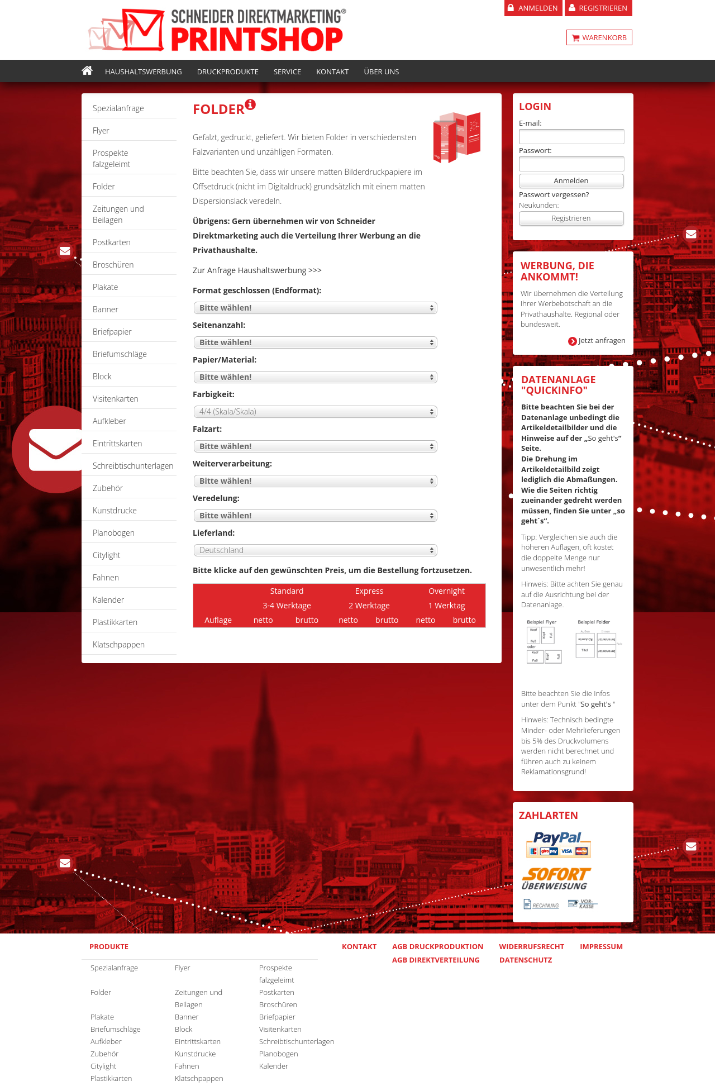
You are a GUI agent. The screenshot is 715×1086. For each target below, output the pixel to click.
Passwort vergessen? (554, 194)
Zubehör (108, 488)
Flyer (101, 130)
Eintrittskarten (117, 443)
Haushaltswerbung (143, 71)
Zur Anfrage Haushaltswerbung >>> (257, 270)
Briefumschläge (120, 354)
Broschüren (113, 264)
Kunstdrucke (115, 510)
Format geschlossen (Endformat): (257, 290)
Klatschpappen (119, 644)
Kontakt (332, 71)
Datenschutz (525, 960)
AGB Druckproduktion (437, 946)
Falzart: (207, 428)
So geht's (603, 438)
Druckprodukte (228, 71)
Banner (105, 309)
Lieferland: (214, 532)
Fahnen (106, 577)
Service (287, 71)
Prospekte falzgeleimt (111, 158)
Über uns (381, 71)
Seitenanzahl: (219, 325)
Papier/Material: (224, 359)
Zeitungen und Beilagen (118, 214)
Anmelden (537, 8)
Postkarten (112, 242)
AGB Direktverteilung (436, 960)
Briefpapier (112, 331)
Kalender (108, 599)
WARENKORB (603, 37)
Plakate (105, 287)
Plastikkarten (115, 622)
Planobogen (114, 532)
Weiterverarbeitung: (232, 463)
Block (102, 376)
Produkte (108, 946)
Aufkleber (109, 421)
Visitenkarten (116, 398)
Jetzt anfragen (602, 340)
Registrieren (603, 8)
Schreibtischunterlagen (133, 465)
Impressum (601, 946)
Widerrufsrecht (532, 946)
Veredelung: (216, 498)
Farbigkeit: (214, 394)
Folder (104, 186)
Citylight (107, 555)
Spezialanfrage (118, 108)
